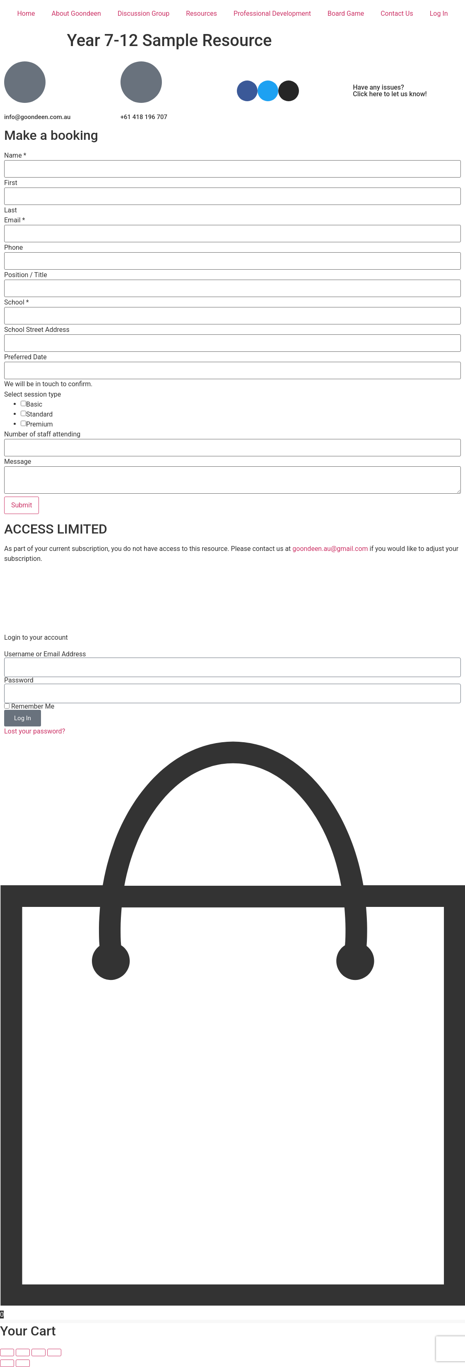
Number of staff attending (42, 434)
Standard (39, 414)
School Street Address (37, 330)
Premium (39, 424)
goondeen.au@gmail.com (330, 549)
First (10, 183)
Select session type (32, 394)
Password (19, 680)
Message (17, 461)
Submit (21, 505)
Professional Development (272, 13)
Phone (13, 247)
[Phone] (232, 261)
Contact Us (397, 13)
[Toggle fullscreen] (23, 1352)
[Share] (38, 1352)
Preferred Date (25, 357)
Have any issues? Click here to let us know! (390, 90)
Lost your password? (34, 731)
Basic (34, 404)
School (16, 302)
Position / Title (25, 275)
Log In (439, 13)
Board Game (346, 13)
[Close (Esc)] (54, 1352)
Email (14, 220)
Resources (201, 13)
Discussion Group (143, 13)
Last (10, 210)
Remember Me (29, 706)
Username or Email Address (45, 654)
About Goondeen (76, 13)
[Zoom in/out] (7, 1352)
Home (26, 13)
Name (15, 155)
